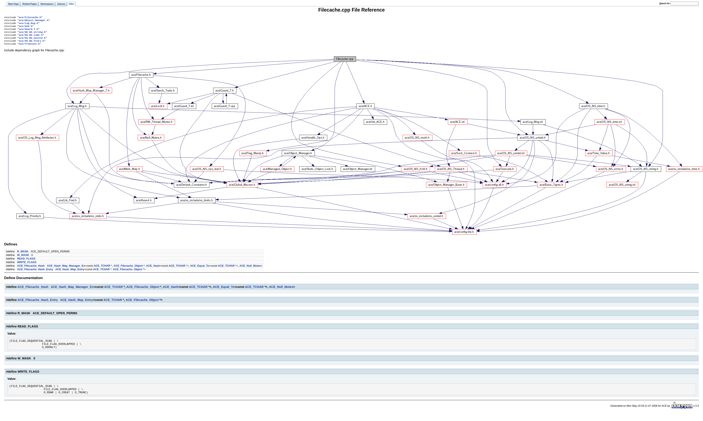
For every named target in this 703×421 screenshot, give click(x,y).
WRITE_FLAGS (27, 266)
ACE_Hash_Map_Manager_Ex (66, 269)
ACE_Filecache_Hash (31, 269)
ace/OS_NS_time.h (30, 38)
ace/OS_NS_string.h (32, 34)
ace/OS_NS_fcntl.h (31, 44)
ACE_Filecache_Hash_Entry (35, 273)
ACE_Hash (153, 269)
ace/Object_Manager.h (33, 21)
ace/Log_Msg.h (28, 24)
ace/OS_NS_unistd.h (32, 41)
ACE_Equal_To (199, 269)
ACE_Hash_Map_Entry (69, 273)
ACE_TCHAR (102, 269)
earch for (664, 3)
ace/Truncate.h (29, 48)
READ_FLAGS (26, 262)
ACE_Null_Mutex (250, 269)
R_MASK (23, 255)
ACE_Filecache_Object (128, 269)
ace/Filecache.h (30, 17)
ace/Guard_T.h (28, 31)
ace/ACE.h (25, 27)
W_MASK (23, 259)
